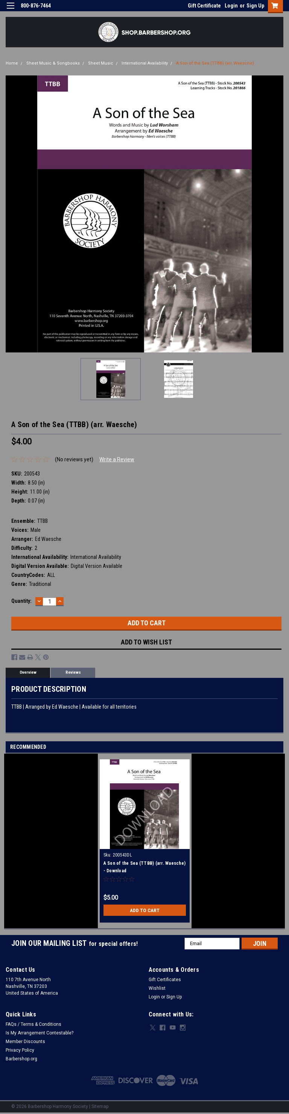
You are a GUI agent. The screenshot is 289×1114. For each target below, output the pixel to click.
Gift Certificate (204, 6)
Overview (28, 672)
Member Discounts (25, 1041)
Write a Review (116, 459)
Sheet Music (100, 63)
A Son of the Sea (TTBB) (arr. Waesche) (215, 63)
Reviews (73, 672)
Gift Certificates (165, 979)
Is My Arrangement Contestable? (39, 1033)
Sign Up (255, 6)
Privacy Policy (20, 1050)
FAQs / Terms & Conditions (33, 1024)
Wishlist (157, 988)
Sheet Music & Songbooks (53, 63)
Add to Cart (145, 910)
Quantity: (21, 601)
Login (231, 6)
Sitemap (99, 1106)
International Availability (145, 63)
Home (12, 63)
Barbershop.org (21, 1058)
